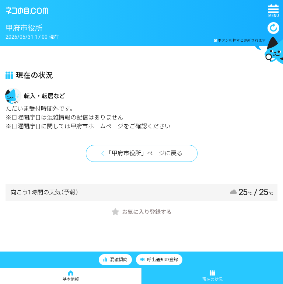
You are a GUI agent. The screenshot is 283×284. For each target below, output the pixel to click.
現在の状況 (212, 276)
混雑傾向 (115, 259)
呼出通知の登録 (159, 259)
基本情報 (71, 276)
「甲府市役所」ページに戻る (144, 153)
